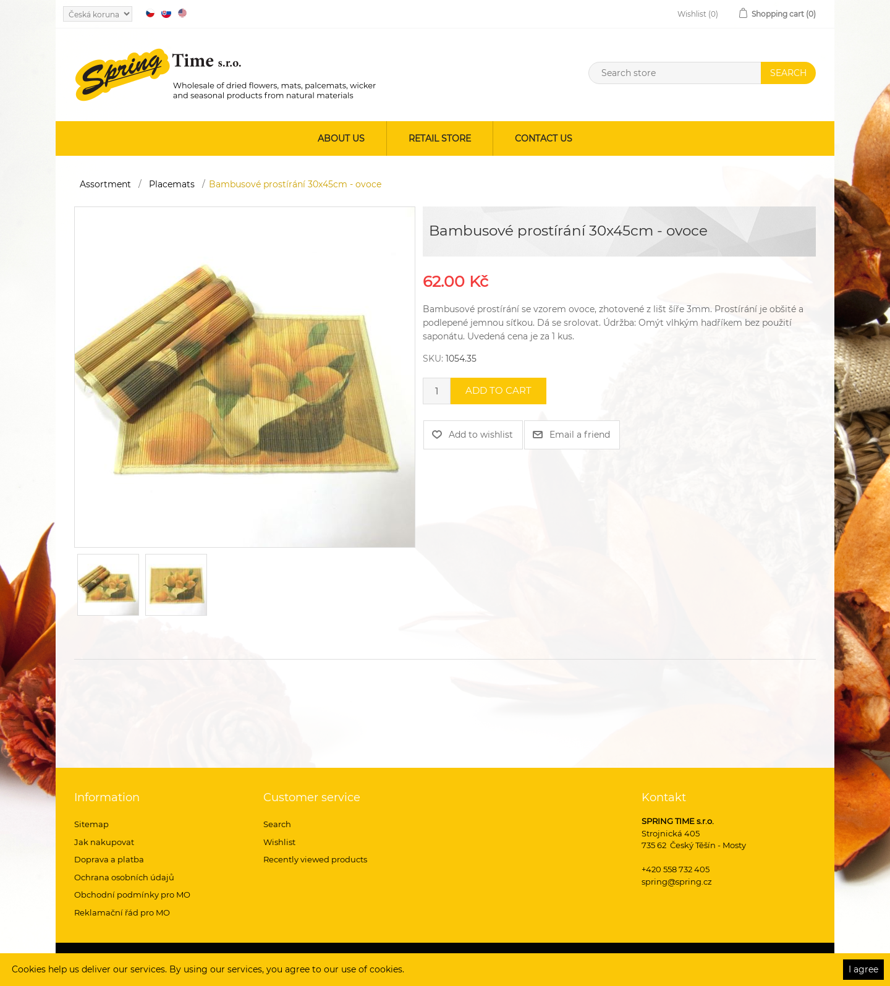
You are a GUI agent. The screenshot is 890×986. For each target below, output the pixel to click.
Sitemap (91, 824)
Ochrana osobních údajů (124, 877)
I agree (863, 969)
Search (277, 824)
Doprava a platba (109, 859)
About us (341, 138)
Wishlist (279, 842)
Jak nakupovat (104, 842)
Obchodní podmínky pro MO (132, 894)
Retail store (440, 138)
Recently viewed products (315, 859)
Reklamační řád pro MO (122, 912)
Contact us (543, 138)
